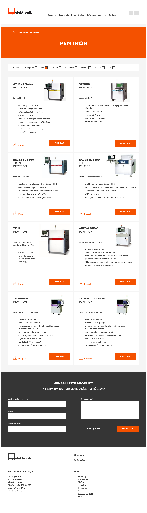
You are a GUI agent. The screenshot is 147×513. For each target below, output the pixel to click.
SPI (111, 68)
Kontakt (81, 496)
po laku (55, 68)
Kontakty (114, 15)
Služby (82, 15)
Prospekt (19, 146)
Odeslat (127, 434)
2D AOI (99, 68)
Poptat (59, 144)
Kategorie (29, 68)
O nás (74, 15)
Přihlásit (81, 502)
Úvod (15, 32)
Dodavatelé (23, 32)
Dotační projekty (85, 499)
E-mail (11, 417)
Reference (92, 15)
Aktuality (103, 15)
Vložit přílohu (94, 434)
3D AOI (85, 68)
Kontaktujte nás (80, 465)
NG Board (69, 68)
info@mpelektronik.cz (18, 496)
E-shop (132, 13)
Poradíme (136, 13)
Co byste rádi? (87, 404)
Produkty (82, 482)
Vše (42, 68)
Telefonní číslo (14, 429)
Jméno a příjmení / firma (19, 404)
